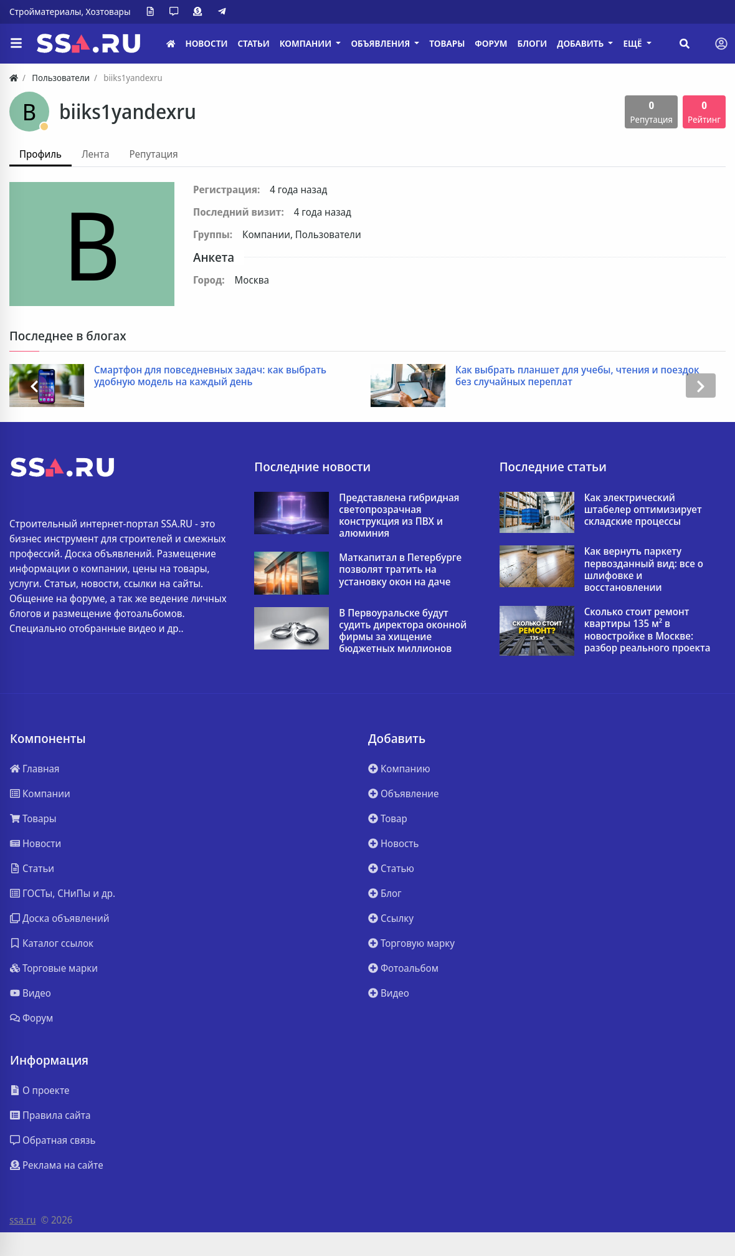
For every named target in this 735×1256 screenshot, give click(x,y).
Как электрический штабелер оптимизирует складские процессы (643, 510)
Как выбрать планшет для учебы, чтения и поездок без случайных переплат (577, 376)
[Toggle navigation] (721, 43)
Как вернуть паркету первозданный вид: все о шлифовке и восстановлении (643, 569)
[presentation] (34, 385)
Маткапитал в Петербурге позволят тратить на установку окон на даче (400, 570)
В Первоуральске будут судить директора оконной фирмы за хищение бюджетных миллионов (403, 631)
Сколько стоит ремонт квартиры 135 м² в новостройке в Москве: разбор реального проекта (647, 630)
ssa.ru (22, 1220)
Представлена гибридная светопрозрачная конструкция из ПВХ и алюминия (399, 516)
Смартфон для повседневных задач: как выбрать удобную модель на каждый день (210, 376)
